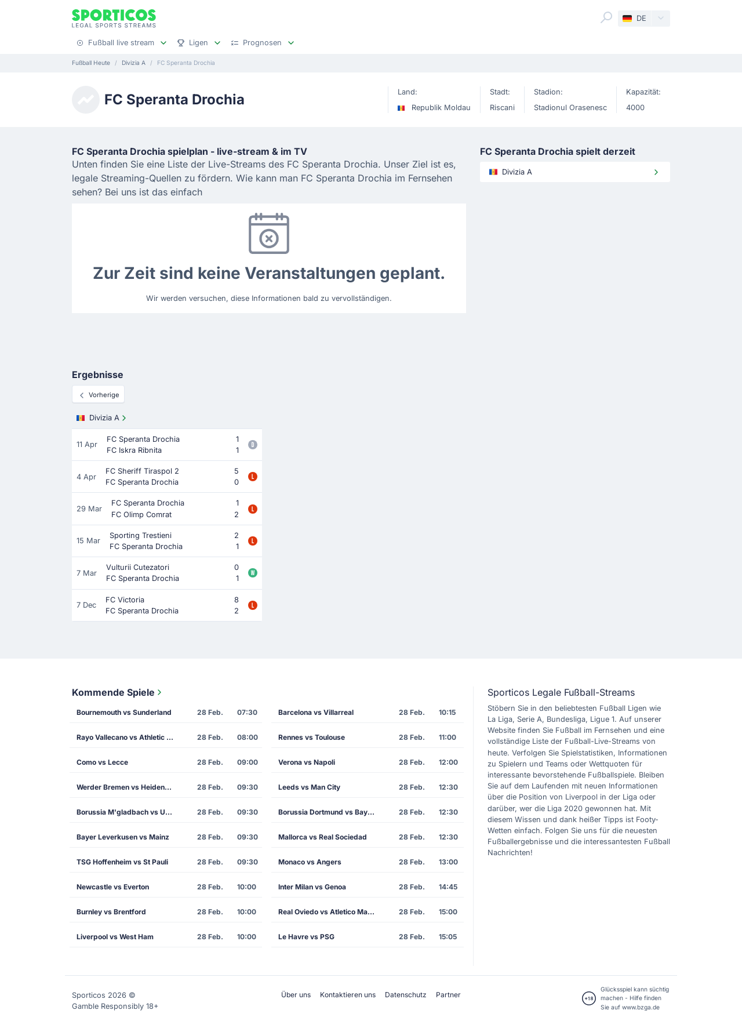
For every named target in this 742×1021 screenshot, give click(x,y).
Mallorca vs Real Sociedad (322, 837)
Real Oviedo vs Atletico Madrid (329, 911)
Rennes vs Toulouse (311, 737)
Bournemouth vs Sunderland (124, 712)
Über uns (296, 994)
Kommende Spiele (118, 692)
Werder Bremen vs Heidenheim (129, 787)
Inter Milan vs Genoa (312, 886)
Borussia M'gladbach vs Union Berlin (129, 812)
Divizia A (103, 418)
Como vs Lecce (102, 762)
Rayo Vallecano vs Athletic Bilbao (129, 737)
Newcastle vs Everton (113, 886)
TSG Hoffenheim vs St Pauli (122, 862)
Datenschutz (406, 994)
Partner (448, 994)
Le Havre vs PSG (306, 936)
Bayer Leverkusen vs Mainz (123, 837)
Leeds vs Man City (309, 787)
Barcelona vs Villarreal (316, 712)
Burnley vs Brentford (111, 911)
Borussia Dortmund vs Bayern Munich (331, 812)
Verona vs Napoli (306, 762)
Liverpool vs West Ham (115, 936)
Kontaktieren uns (348, 994)
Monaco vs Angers (309, 862)
